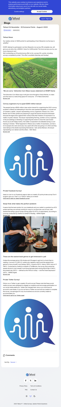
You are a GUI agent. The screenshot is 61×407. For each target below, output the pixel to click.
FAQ (26, 389)
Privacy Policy (23, 386)
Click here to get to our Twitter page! (13, 295)
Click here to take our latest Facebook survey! (16, 198)
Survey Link (6, 98)
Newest (13, 362)
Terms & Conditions (35, 386)
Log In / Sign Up (46, 19)
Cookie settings (19, 11)
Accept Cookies (42, 11)
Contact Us (33, 389)
